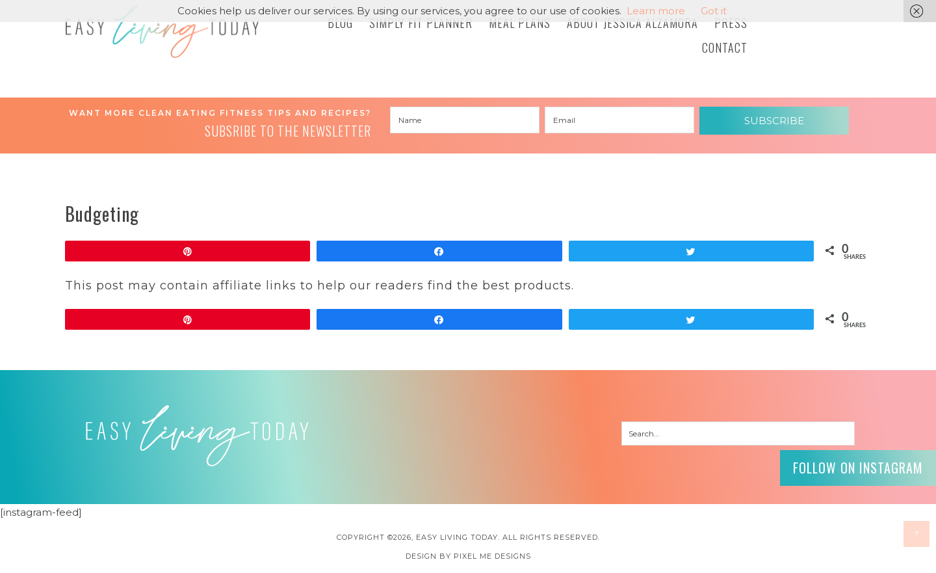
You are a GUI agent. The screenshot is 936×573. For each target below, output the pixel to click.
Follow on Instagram (858, 467)
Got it (714, 11)
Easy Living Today (162, 31)
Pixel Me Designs (492, 556)
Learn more (656, 11)
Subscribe (774, 120)
